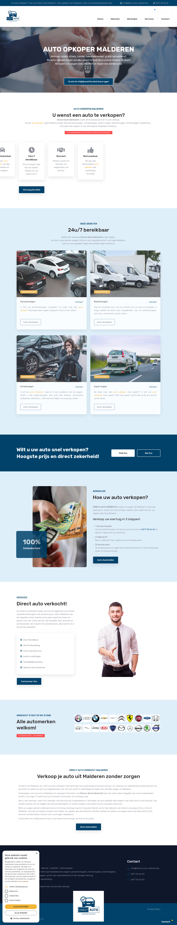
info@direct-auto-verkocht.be (135, 3)
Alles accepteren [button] (21, 907)
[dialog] (20, 887)
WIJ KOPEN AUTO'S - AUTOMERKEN (31, 736)
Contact (79, 304)
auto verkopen (30, 324)
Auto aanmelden (105, 560)
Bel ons (148, 453)
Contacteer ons (29, 681)
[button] (21, 918)
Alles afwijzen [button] (21, 913)
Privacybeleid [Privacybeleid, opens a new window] (23, 881)
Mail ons (123, 453)
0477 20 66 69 (162, 3)
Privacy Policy (154, 909)
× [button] (36, 853)
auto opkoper (37, 123)
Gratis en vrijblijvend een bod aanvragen (88, 81)
